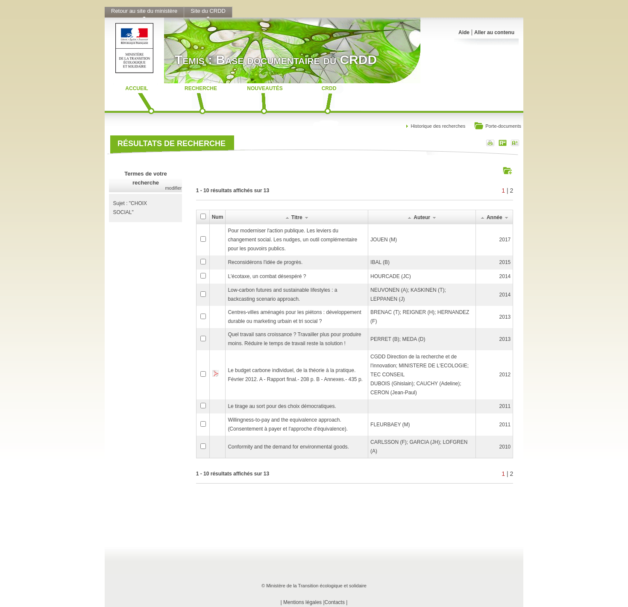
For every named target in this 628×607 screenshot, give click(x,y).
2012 (505, 375)
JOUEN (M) (383, 240)
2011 (505, 406)
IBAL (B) (380, 262)
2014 (505, 276)
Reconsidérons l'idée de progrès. (265, 262)
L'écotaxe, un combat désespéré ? (267, 276)
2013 (505, 317)
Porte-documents (497, 126)
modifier (173, 188)
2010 (505, 447)
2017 (505, 240)
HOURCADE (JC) (390, 276)
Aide (464, 32)
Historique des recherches (438, 126)
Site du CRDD (208, 11)
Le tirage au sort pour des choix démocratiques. (282, 406)
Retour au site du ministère (144, 11)
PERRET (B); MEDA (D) (397, 339)
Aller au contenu (494, 32)
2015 (505, 262)
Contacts (335, 602)
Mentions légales (302, 602)
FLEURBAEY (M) (390, 425)
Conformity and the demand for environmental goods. (288, 447)
